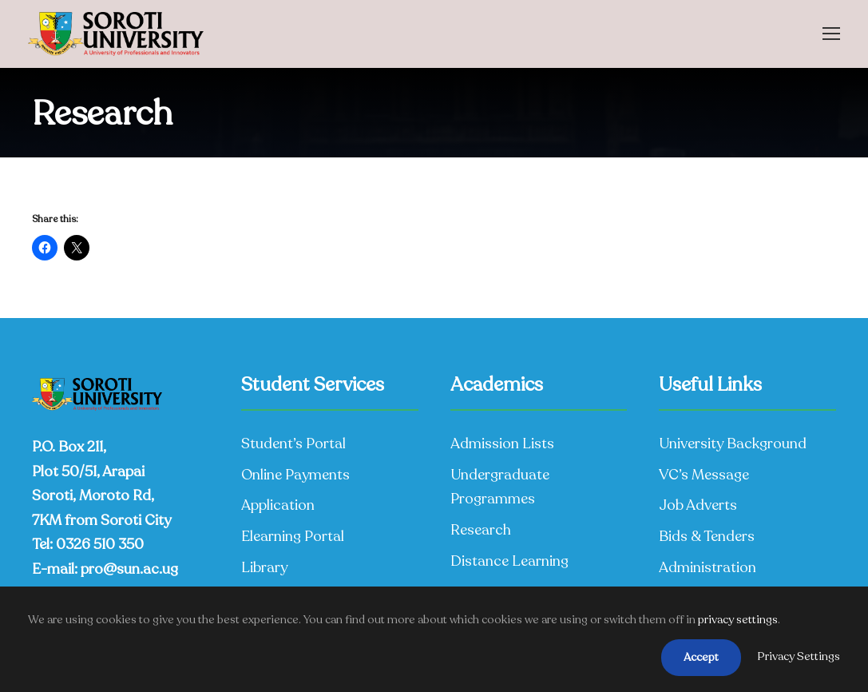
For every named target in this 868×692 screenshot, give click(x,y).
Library (264, 567)
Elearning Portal (292, 536)
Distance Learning (509, 561)
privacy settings (738, 619)
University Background (733, 443)
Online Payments (295, 474)
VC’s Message (704, 474)
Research (480, 529)
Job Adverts (698, 505)
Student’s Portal (293, 443)
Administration (707, 567)
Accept (701, 657)
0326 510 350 (100, 544)
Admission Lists (502, 443)
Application (278, 505)
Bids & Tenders (707, 536)
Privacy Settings (798, 656)
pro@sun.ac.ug (129, 569)
